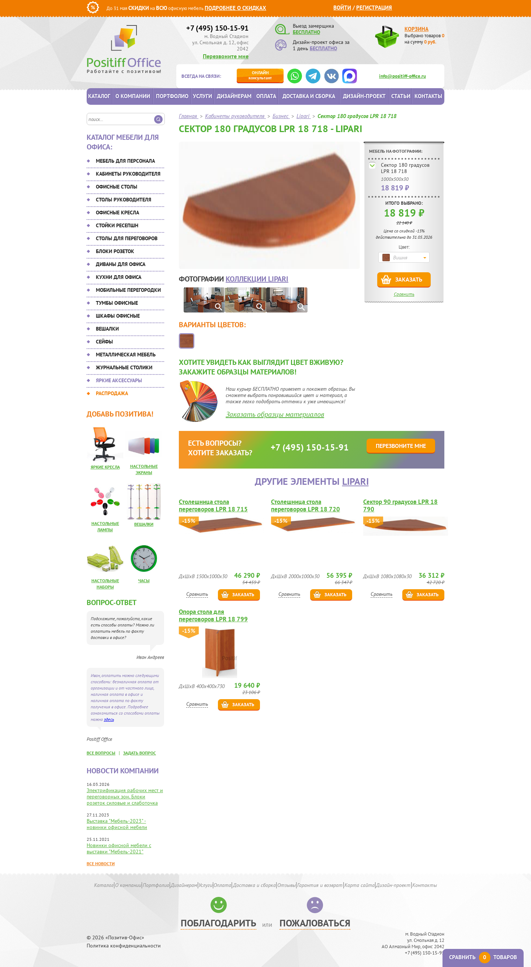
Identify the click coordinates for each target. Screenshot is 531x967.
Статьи (400, 96)
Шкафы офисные (118, 315)
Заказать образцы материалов (275, 414)
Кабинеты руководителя (128, 173)
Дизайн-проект (364, 96)
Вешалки (107, 328)
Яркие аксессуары (119, 380)
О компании (132, 96)
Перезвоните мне (226, 56)
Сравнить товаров (483, 957)
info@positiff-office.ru (402, 76)
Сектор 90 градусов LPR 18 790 (400, 505)
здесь (109, 719)
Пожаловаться (315, 923)
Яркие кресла (105, 467)
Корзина (416, 28)
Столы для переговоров (126, 238)
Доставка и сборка (308, 96)
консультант (260, 75)
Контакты (428, 96)
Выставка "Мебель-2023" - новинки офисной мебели (117, 824)
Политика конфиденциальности (124, 946)
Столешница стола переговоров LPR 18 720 (305, 505)
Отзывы (286, 885)
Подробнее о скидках (235, 7)
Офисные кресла (117, 212)
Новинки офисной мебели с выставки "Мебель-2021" (119, 848)
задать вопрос (139, 753)
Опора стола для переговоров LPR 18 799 (213, 615)
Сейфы (104, 341)
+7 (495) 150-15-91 (217, 28)
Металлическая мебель (126, 354)
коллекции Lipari (257, 279)
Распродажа (112, 393)
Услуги (202, 96)
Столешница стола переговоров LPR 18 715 (213, 505)
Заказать (408, 279)
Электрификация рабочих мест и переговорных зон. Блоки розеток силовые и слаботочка (125, 796)
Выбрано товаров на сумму (424, 38)
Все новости (101, 863)
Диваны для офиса (120, 264)
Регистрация (374, 7)
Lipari (355, 481)
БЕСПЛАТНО (306, 32)
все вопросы (101, 753)
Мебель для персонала (125, 161)
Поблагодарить (218, 923)
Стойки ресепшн (117, 225)
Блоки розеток (115, 251)
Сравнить (404, 294)
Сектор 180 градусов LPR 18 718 (405, 168)
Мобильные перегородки (128, 290)
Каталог (99, 96)
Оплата (266, 96)
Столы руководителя (123, 199)
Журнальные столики (124, 367)
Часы (144, 580)
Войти (342, 7)
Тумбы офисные (117, 303)
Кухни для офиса (118, 277)
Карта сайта (359, 885)
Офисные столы (116, 186)
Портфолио (172, 96)
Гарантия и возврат (320, 885)
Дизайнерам (234, 96)
